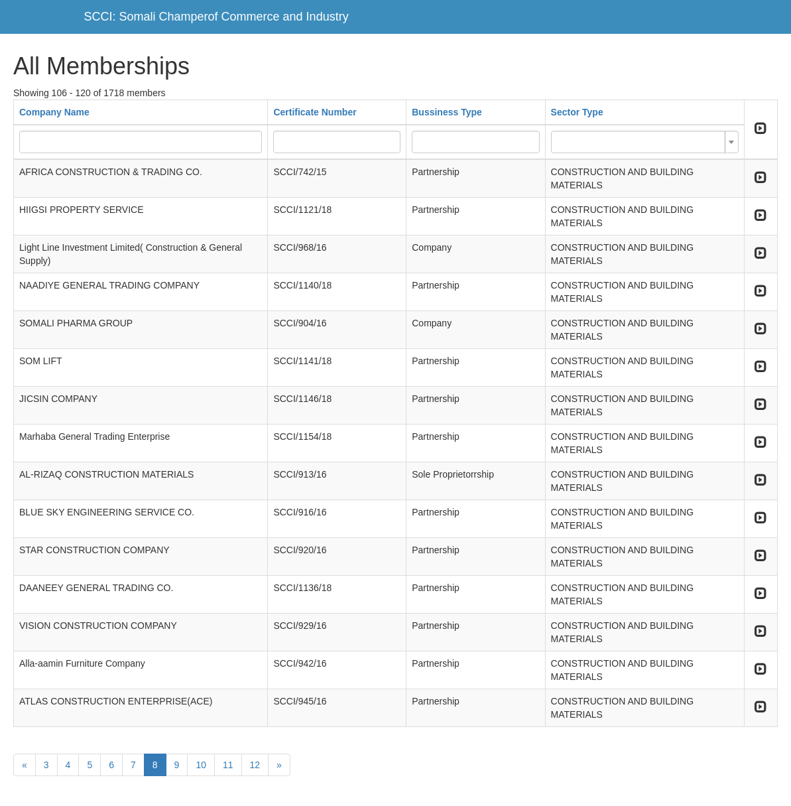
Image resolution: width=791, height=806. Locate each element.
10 (201, 765)
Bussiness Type (447, 112)
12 (255, 765)
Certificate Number (314, 112)
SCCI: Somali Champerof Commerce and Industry (216, 16)
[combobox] (645, 142)
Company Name (54, 112)
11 (228, 765)
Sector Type (577, 112)
